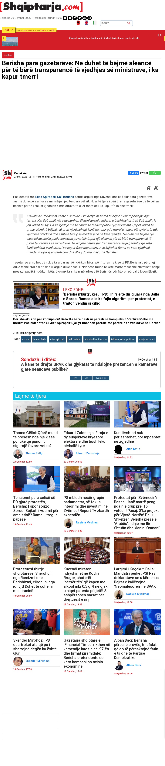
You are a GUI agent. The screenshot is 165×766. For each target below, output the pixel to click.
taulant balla (39, 339)
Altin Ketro (133, 449)
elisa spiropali (57, 339)
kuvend (25, 339)
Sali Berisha (65, 197)
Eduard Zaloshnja (88, 453)
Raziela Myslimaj (87, 522)
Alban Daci (134, 665)
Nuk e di (101, 378)
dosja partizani (147, 339)
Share (133, 172)
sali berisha (75, 339)
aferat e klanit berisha (96, 339)
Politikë (8, 55)
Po (75, 378)
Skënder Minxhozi (37, 661)
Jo (86, 378)
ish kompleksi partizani (123, 339)
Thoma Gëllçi (34, 453)
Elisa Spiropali (45, 197)
